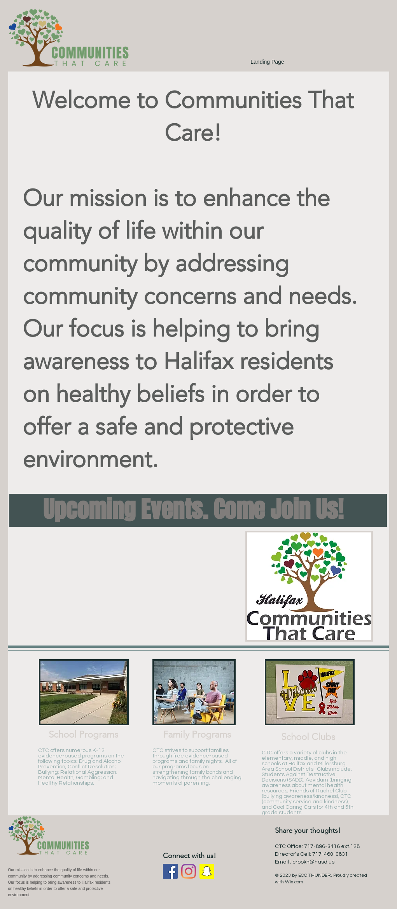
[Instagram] (188, 871)
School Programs (83, 734)
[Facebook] (170, 871)
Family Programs (197, 734)
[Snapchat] (206, 871)
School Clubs (308, 736)
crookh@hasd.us (313, 862)
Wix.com (294, 882)
